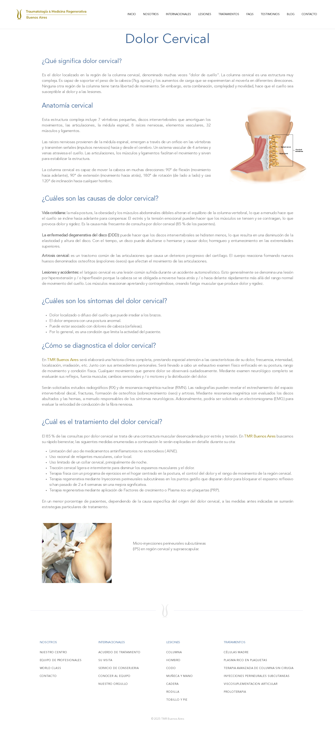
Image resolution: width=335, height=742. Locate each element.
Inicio (131, 14)
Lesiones (204, 14)
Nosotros (151, 14)
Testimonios (270, 14)
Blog (291, 14)
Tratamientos (228, 14)
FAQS (250, 14)
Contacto (309, 14)
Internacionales (178, 14)
